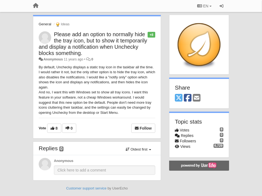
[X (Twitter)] (178, 98)
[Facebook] (187, 98)
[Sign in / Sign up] (221, 6)
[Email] (196, 98)
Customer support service (86, 188)
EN (204, 6)
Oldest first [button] (138, 149)
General (45, 24)
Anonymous (53, 59)
